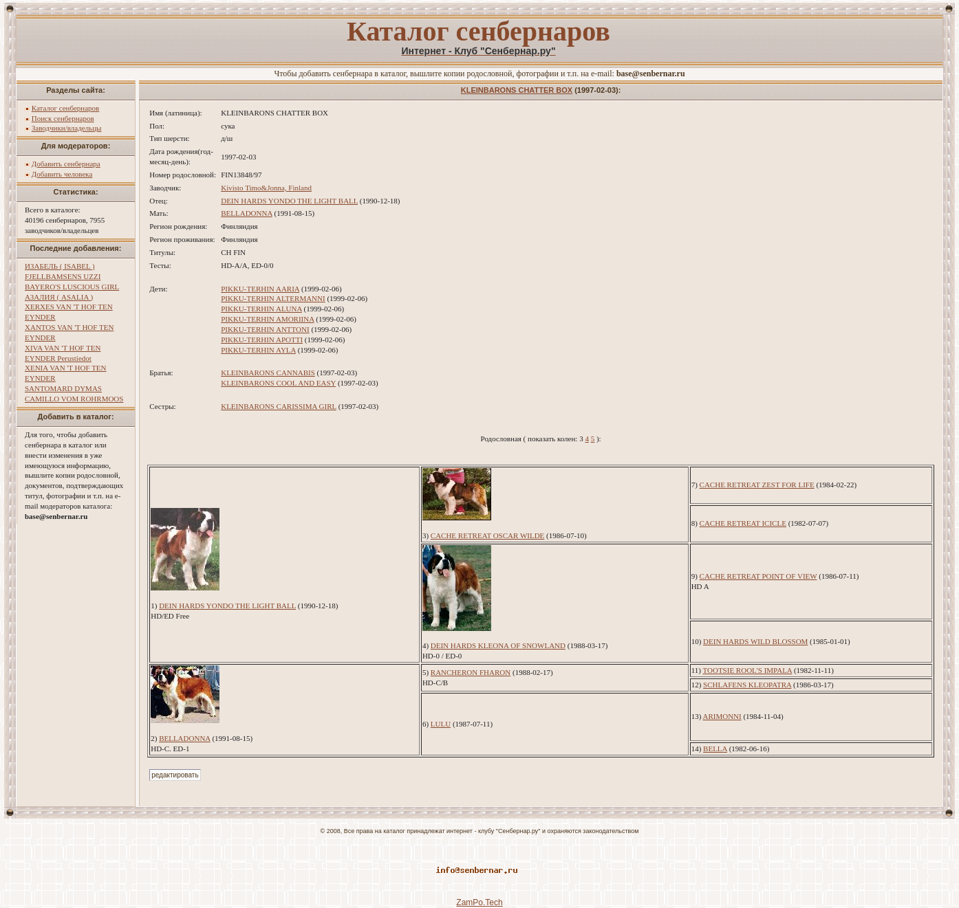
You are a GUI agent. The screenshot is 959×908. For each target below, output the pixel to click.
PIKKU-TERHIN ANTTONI (265, 329)
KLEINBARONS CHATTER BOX (516, 90)
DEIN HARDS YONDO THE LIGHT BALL (289, 201)
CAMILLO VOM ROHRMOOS (74, 399)
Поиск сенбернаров (63, 118)
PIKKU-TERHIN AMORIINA (267, 319)
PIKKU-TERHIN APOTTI (262, 339)
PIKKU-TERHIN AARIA (260, 289)
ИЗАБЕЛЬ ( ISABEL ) (60, 266)
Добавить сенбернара (66, 163)
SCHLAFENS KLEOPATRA (747, 684)
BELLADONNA (246, 213)
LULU (441, 724)
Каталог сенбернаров (66, 108)
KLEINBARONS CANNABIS (268, 372)
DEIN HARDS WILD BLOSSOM (755, 641)
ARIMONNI (721, 716)
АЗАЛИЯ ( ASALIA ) (59, 297)
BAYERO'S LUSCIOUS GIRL (72, 287)
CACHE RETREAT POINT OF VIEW (758, 576)
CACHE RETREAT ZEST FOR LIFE (757, 484)
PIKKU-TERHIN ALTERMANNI (273, 298)
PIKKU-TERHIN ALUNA (261, 308)
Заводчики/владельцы (67, 128)
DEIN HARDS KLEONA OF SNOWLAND (498, 645)
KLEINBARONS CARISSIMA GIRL (278, 406)
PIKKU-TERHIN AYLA (258, 350)
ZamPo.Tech (479, 902)
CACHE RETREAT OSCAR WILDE (488, 535)
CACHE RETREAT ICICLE (743, 523)
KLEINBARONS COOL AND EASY (278, 383)
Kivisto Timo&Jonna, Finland (266, 188)
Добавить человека (62, 174)
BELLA (715, 748)
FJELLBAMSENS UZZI (62, 276)
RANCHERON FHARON (470, 672)
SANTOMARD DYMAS (63, 388)
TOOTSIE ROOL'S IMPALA (747, 670)
